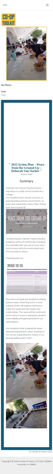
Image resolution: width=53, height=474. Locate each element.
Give (5, 5)
